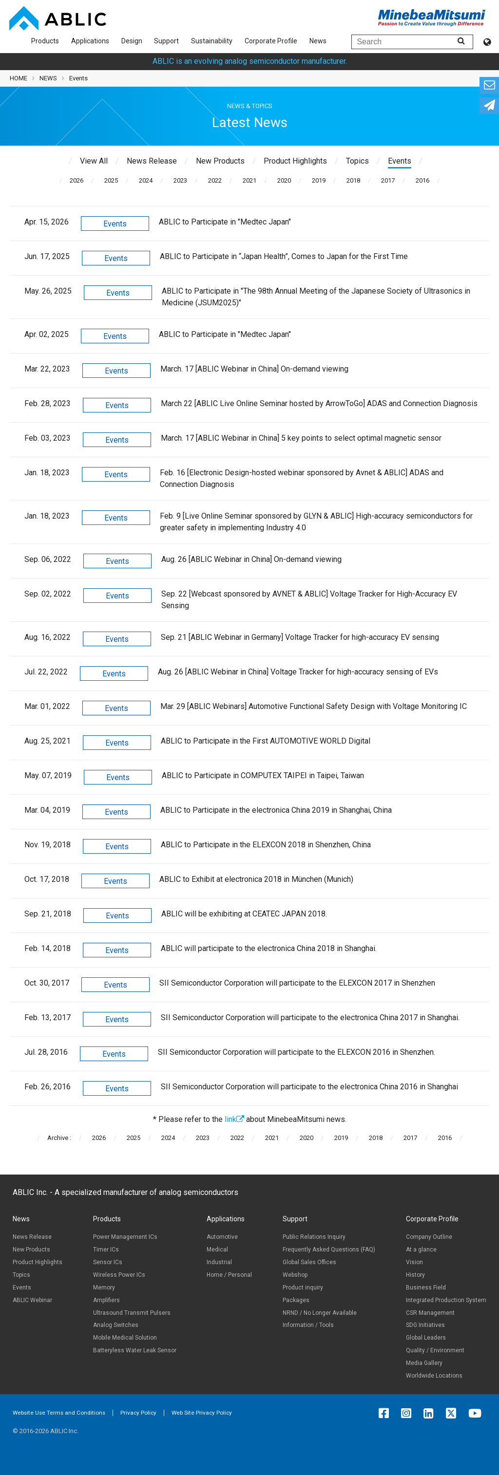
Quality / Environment (435, 1350)
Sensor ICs (107, 1262)
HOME (18, 78)
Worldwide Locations (434, 1375)
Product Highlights (37, 1262)
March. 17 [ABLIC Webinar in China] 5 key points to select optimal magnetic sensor (301, 438)
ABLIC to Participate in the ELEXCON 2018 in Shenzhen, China (266, 844)
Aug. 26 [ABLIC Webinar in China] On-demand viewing (251, 559)
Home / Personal (229, 1274)
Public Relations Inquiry (314, 1236)
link (234, 1119)
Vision (414, 1262)
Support (166, 41)
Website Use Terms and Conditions (59, 1412)
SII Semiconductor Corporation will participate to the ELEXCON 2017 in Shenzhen (297, 983)
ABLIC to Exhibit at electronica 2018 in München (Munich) (256, 879)
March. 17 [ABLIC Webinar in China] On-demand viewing (254, 368)
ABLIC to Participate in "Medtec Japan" (225, 221)
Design (131, 41)
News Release (32, 1236)
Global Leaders (426, 1337)
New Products (31, 1249)
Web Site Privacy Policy (202, 1412)
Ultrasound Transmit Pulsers (132, 1312)
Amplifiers (106, 1300)
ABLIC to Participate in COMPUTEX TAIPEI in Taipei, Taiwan (263, 775)
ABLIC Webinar (32, 1300)
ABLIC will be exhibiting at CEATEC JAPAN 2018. (244, 913)
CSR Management (430, 1312)
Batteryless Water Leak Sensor (134, 1350)
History (415, 1274)
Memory (104, 1287)
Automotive (222, 1236)
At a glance (421, 1249)
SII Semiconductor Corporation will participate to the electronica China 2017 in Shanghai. (310, 1017)
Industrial (219, 1262)
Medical (217, 1249)
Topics (21, 1274)
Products (45, 41)
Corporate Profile (271, 41)
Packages (296, 1300)
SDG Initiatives (425, 1325)
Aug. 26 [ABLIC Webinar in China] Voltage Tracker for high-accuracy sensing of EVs (298, 671)
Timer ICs (106, 1249)
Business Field (426, 1287)
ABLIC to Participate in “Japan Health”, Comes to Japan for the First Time (284, 256)
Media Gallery (424, 1363)
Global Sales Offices (309, 1262)
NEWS (48, 78)
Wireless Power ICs (119, 1274)
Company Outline (429, 1236)
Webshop (295, 1274)
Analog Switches (115, 1325)
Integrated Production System (446, 1300)
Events (115, 223)
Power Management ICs (125, 1236)
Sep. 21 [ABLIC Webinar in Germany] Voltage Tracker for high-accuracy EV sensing (300, 637)
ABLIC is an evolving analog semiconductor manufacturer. (250, 61)
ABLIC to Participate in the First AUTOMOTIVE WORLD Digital (265, 741)
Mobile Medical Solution (125, 1337)
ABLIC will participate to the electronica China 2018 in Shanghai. (269, 948)
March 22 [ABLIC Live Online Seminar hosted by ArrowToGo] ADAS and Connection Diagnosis (319, 403)
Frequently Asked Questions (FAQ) (329, 1249)
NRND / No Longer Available (320, 1312)
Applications (90, 41)
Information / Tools (308, 1325)
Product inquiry (303, 1287)
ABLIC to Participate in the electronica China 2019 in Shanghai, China (276, 810)
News (317, 41)
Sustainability (211, 41)
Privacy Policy (138, 1412)
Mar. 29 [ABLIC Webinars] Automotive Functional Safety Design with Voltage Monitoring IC (313, 706)
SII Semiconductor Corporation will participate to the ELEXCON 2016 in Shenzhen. (296, 1052)
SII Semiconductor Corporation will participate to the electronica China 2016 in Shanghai (309, 1086)
